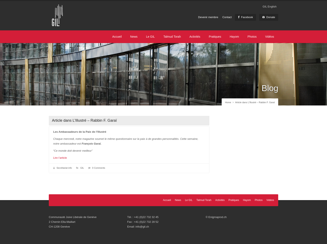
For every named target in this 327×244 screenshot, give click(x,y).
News (133, 36)
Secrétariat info (64, 168)
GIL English (270, 6)
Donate (268, 17)
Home (228, 102)
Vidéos (269, 36)
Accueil (117, 36)
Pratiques (215, 36)
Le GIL (150, 36)
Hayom (234, 36)
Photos (252, 36)
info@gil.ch (142, 226)
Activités (194, 36)
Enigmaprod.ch (217, 217)
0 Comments (98, 168)
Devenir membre (208, 17)
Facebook (245, 17)
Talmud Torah (172, 36)
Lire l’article (60, 157)
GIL (82, 168)
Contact (227, 17)
